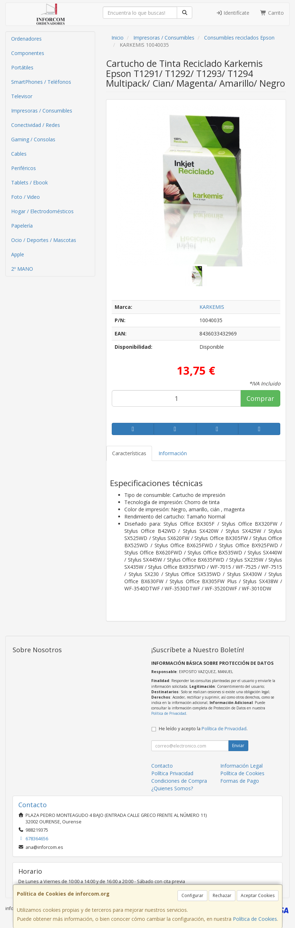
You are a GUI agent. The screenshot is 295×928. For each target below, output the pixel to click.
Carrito (272, 12)
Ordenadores (26, 38)
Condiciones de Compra (179, 780)
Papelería (22, 225)
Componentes (27, 53)
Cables (19, 153)
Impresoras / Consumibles (41, 110)
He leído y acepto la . (203, 729)
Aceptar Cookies (258, 895)
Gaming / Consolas (33, 139)
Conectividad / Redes (35, 125)
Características (129, 453)
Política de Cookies (255, 918)
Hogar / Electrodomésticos (42, 211)
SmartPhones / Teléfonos (41, 81)
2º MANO (22, 268)
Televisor (21, 96)
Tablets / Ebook (29, 182)
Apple (17, 254)
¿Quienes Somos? (172, 788)
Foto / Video (25, 196)
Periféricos (23, 168)
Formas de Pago (239, 780)
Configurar (192, 895)
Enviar (238, 745)
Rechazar (222, 895)
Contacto (162, 765)
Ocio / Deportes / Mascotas (43, 240)
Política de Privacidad (168, 713)
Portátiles (22, 67)
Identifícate (233, 12)
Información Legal (241, 765)
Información (172, 453)
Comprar (260, 398)
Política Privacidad (172, 773)
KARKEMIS (211, 306)
